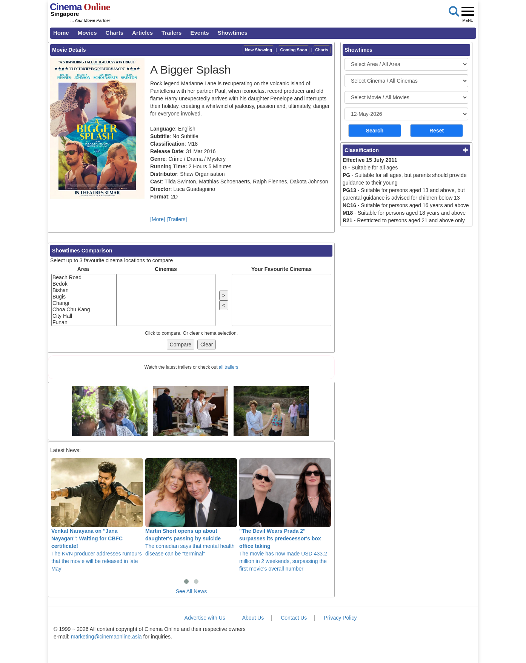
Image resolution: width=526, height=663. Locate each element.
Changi (83, 303)
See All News (191, 591)
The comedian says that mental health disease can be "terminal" (191, 507)
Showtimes (233, 32)
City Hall (83, 316)
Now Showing (258, 50)
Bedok (83, 284)
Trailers (171, 32)
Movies (87, 32)
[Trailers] (177, 219)
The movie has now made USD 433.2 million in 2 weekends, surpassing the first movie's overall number (285, 514)
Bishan (83, 290)
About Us (253, 618)
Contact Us (294, 618)
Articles (142, 32)
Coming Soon (293, 50)
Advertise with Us (205, 618)
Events (199, 32)
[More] (157, 219)
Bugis (83, 297)
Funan (83, 322)
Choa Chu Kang (83, 309)
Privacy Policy (340, 618)
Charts (115, 32)
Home (61, 32)
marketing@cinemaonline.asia (106, 637)
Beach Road (83, 277)
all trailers (228, 367)
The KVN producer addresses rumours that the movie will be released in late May (97, 514)
